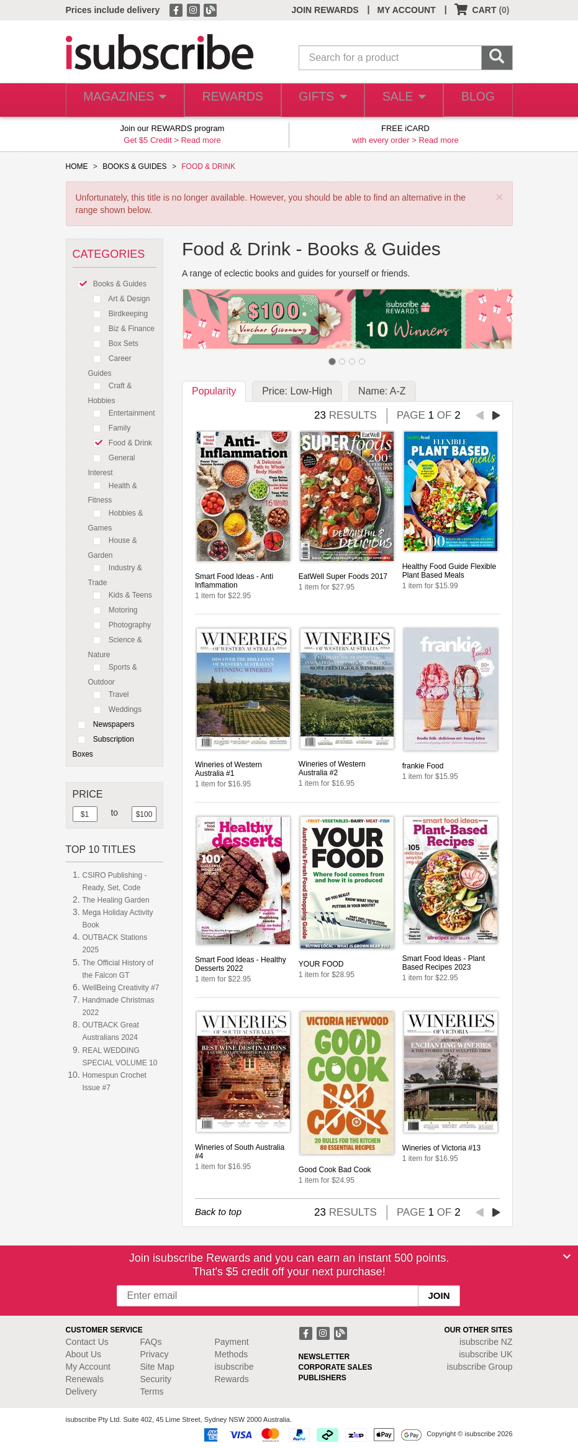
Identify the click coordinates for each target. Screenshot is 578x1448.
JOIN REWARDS (324, 10)
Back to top (218, 1211)
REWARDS (227, 100)
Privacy (154, 1354)
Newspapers (104, 724)
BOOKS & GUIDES (134, 166)
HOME (77, 166)
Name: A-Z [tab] (381, 391)
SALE (400, 100)
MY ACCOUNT (406, 10)
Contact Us (87, 1342)
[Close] (567, 1256)
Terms (152, 1391)
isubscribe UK (485, 1354)
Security (156, 1379)
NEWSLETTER (324, 1356)
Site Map (157, 1367)
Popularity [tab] (214, 391)
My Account (88, 1367)
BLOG (476, 100)
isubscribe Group (480, 1367)
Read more (200, 140)
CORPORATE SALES (336, 1367)
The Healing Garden (116, 900)
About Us (84, 1354)
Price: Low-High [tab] (297, 391)
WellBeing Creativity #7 (121, 987)
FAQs (151, 1342)
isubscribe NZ (486, 1342)
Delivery (81, 1391)
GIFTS (317, 100)
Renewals (85, 1379)
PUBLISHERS (322, 1377)
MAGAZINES (122, 100)
